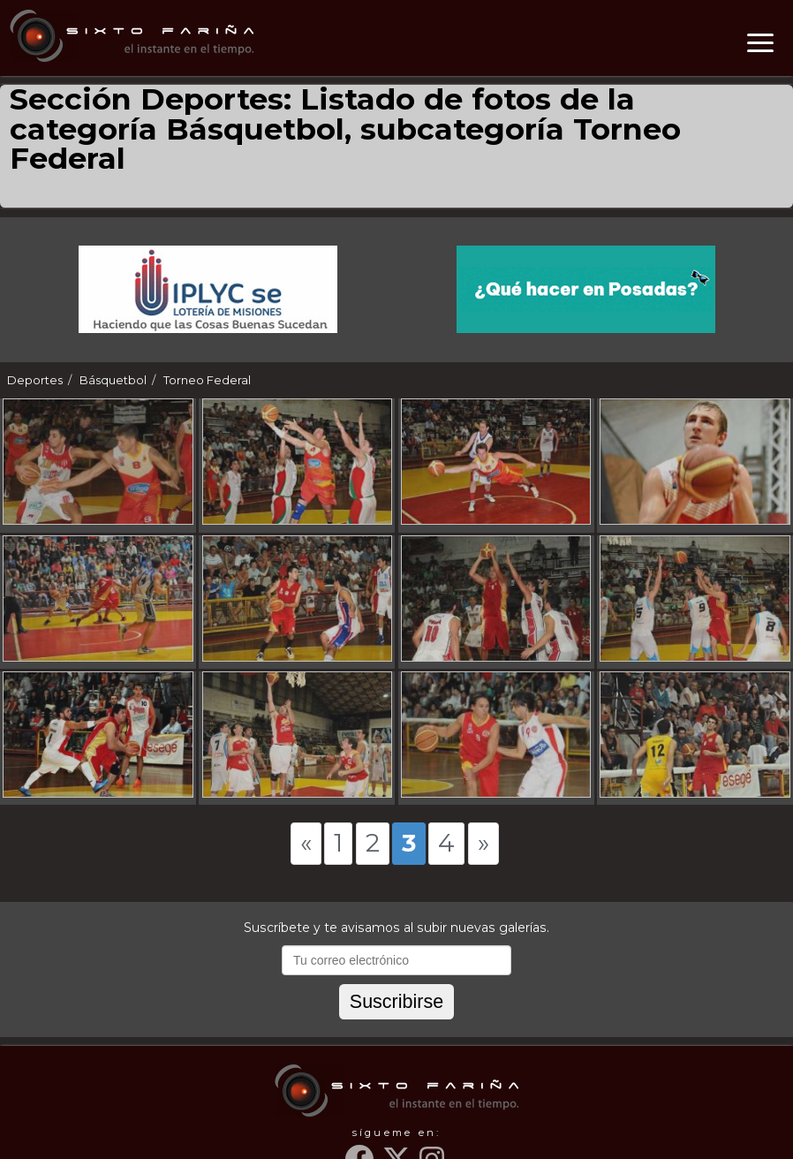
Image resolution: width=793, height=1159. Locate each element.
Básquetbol (113, 380)
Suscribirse (396, 1001)
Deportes (35, 380)
